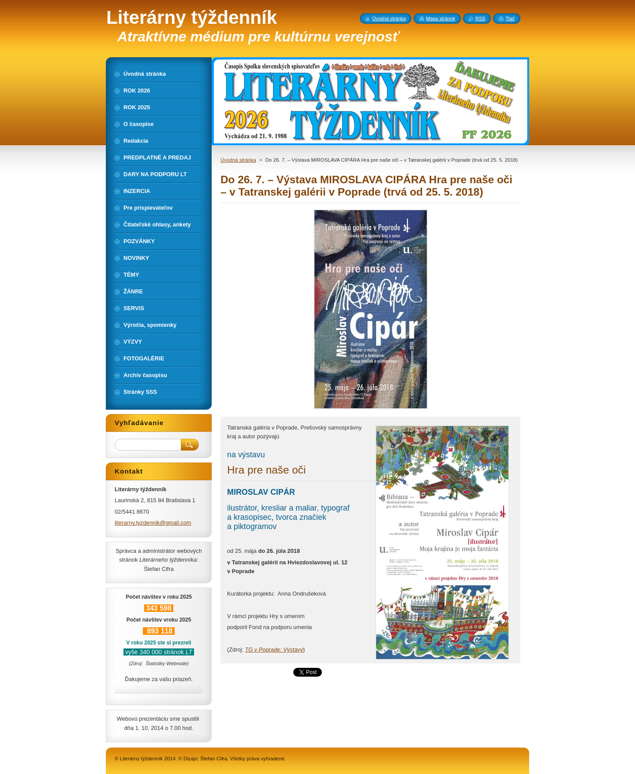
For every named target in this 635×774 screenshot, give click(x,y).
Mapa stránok (440, 18)
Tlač (510, 18)
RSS (480, 18)
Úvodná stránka (238, 160)
